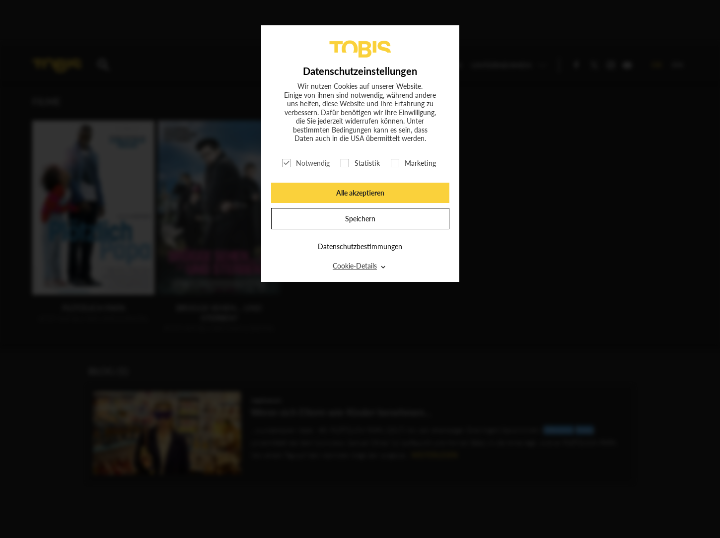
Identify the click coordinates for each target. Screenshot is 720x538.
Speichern (360, 218)
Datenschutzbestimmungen (360, 246)
